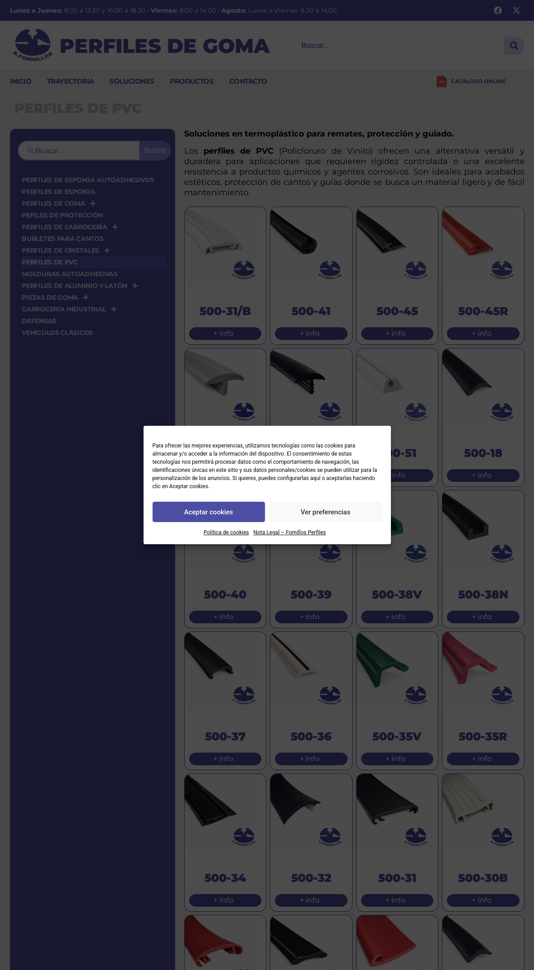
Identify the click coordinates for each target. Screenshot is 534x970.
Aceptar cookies (208, 512)
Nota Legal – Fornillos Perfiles (289, 532)
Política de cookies (226, 532)
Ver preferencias (325, 512)
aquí (315, 478)
